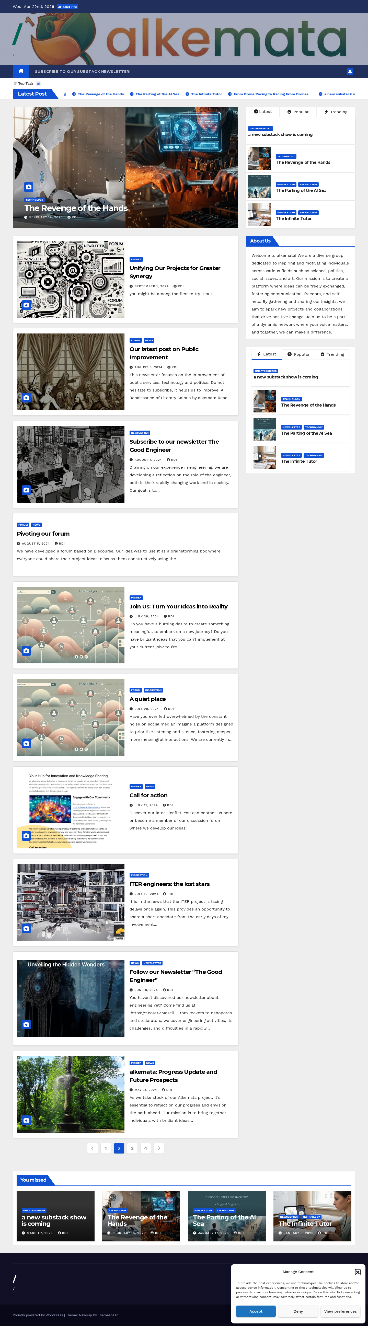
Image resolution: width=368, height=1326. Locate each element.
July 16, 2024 (147, 894)
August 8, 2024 (149, 367)
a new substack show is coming (280, 134)
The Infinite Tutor (294, 218)
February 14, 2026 (46, 217)
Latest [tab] (266, 354)
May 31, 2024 (146, 1090)
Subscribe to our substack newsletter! (83, 71)
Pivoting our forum (43, 533)
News (149, 340)
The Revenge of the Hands (76, 208)
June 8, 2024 (147, 990)
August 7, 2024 (149, 460)
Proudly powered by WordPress (38, 1315)
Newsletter (286, 184)
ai (38, 83)
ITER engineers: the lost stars (170, 884)
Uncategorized (260, 128)
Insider (136, 259)
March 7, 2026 (40, 1233)
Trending (336, 111)
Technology (34, 199)
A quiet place (148, 699)
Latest (263, 111)
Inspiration (153, 690)
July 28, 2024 (147, 616)
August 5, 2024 (36, 543)
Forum (136, 340)
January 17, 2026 (214, 1233)
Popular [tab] (299, 354)
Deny (298, 1311)
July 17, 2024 (147, 805)
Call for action (149, 795)
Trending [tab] (332, 354)
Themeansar (108, 1315)
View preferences (340, 1311)
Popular (298, 111)
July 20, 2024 (147, 709)
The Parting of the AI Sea (301, 190)
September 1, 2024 (152, 286)
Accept (255, 1311)
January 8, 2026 (299, 1233)
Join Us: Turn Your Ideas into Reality (178, 606)
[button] (357, 1271)
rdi (72, 217)
